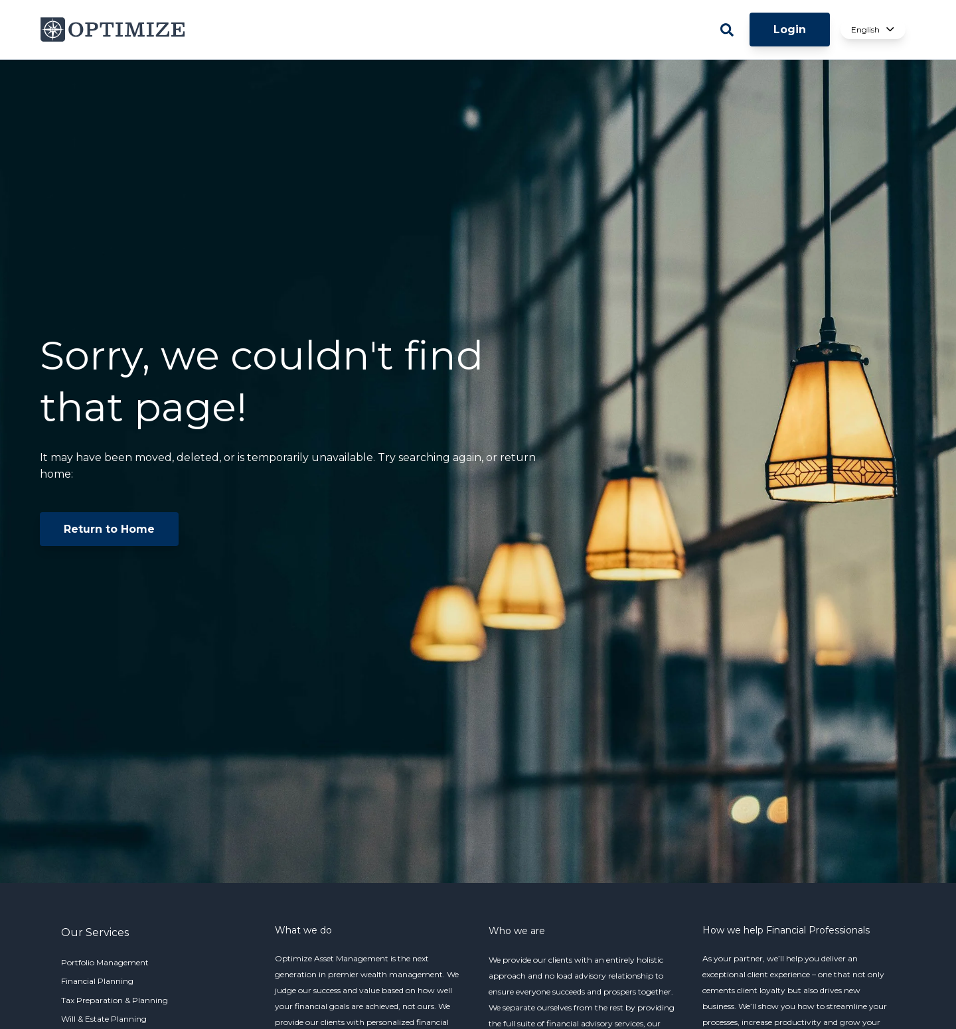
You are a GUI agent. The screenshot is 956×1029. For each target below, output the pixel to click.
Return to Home (109, 529)
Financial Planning (97, 981)
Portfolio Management (105, 962)
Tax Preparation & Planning (114, 1000)
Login (789, 29)
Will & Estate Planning (104, 1019)
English (873, 29)
